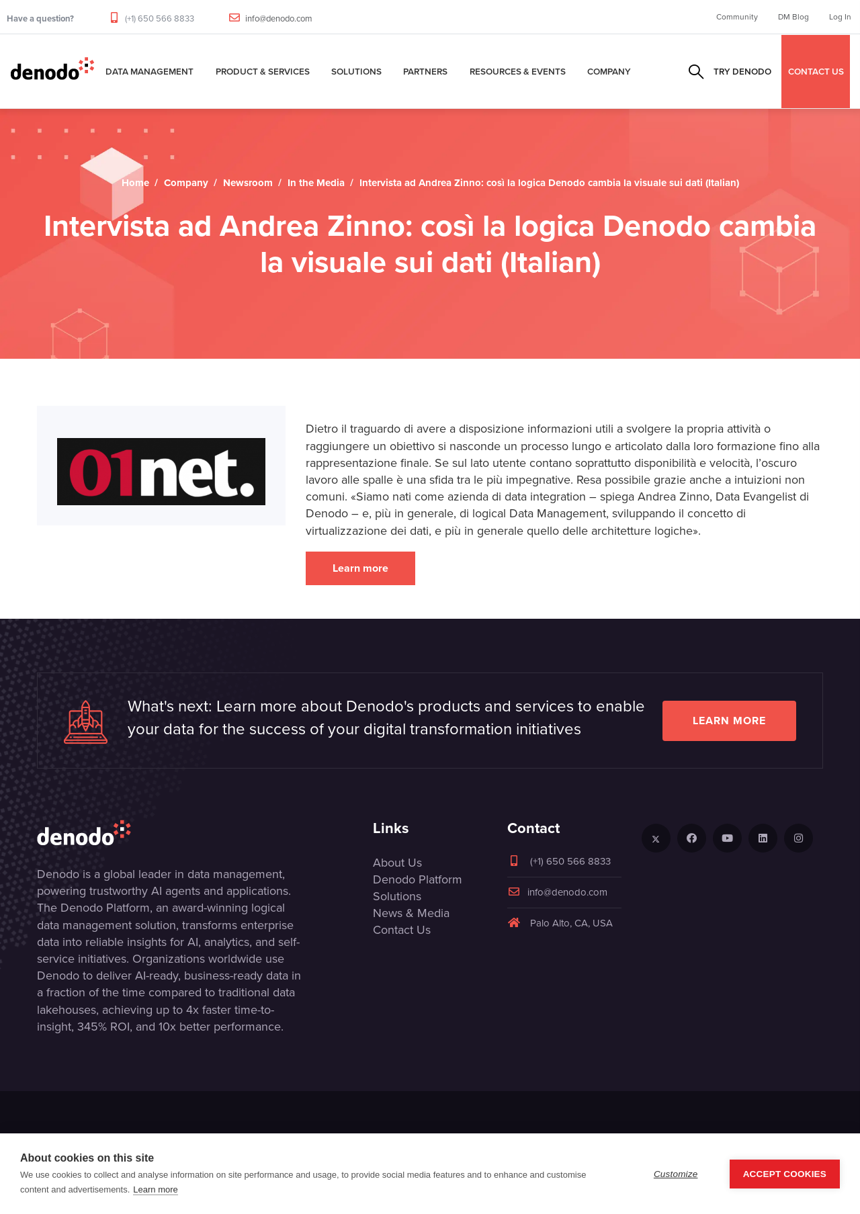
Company (609, 71)
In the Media (316, 182)
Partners (425, 71)
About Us (397, 862)
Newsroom (248, 182)
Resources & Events (518, 71)
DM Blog (793, 17)
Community (737, 17)
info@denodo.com (278, 18)
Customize (676, 1174)
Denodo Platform (417, 879)
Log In (840, 17)
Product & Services (263, 71)
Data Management (149, 71)
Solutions (356, 71)
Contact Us (402, 930)
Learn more (360, 568)
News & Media (411, 913)
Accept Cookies (784, 1174)
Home (135, 182)
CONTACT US (816, 71)
